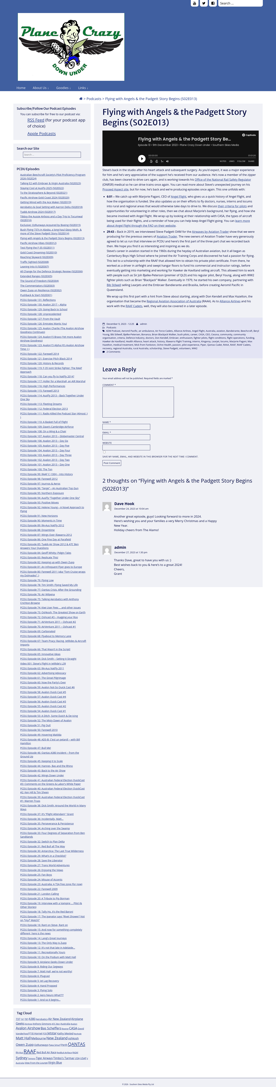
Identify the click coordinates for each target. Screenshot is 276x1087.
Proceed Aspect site (115, 189)
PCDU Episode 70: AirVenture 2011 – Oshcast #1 (48, 626)
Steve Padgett (170, 348)
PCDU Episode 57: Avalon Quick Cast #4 (43, 696)
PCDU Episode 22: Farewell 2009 (39, 889)
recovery (107, 348)
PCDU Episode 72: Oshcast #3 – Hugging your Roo (49, 617)
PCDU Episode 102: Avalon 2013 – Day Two (45, 460)
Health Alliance (134, 341)
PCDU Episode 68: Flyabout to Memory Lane (45, 636)
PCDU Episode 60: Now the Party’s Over (43, 682)
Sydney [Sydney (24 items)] (21, 1057)
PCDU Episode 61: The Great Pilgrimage (43, 677)
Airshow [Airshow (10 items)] (28, 1024)
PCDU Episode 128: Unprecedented (40, 314)
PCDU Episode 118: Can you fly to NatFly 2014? (47, 376)
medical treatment (123, 344)
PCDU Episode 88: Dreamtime (37, 530)
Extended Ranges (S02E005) (36, 276)
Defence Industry (135, 337)
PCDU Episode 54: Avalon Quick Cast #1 (43, 711)
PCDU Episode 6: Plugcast (35, 976)
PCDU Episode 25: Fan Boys (36, 874)
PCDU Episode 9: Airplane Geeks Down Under (46, 962)
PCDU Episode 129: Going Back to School (43, 309)
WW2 (194, 348)
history (161, 341)
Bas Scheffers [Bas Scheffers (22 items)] (51, 1028)
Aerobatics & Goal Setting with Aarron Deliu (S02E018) (51, 207)
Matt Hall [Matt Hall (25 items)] (23, 1038)
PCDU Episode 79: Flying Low (37, 580)
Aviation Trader (167, 236)
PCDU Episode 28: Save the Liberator (41, 860)
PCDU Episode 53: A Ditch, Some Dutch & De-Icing (49, 715)
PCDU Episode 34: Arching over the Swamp (45, 828)
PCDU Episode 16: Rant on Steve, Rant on (44, 925)
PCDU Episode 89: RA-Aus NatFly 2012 (42, 525)
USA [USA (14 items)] (77, 1058)
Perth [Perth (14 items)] (64, 1045)
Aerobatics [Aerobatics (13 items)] (42, 1019)
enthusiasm (186, 337)
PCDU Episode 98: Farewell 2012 (39, 478)
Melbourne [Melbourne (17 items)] (38, 1038)
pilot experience (190, 344)
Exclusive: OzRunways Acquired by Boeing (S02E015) (50, 225)
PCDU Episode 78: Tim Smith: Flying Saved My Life (49, 585)
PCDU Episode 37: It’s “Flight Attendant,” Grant (47, 814)
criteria (121, 337)
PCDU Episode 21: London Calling (39, 893)
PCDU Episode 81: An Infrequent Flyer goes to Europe (51, 567)
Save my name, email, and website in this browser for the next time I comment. (150, 456)
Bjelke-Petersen (131, 334)
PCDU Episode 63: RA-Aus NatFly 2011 (42, 668)
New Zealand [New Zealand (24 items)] (57, 1038)
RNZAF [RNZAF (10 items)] (75, 1052)
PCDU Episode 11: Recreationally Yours (42, 952)
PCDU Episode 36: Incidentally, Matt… (42, 819)
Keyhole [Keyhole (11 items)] (77, 1033)
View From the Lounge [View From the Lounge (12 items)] (36, 1062)
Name (106, 422)
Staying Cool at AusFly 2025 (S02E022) (42, 188)
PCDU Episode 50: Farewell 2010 (39, 730)
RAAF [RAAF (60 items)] (30, 1051)
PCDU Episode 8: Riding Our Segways (41, 966)
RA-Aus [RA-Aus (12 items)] (19, 1052)
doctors (150, 337)
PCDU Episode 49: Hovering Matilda (40, 734)
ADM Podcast (113, 330)
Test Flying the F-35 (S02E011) (37, 247)
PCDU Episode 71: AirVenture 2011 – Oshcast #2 (48, 621)
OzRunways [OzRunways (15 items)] (41, 1045)
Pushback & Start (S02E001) (36, 295)
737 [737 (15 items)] (18, 1019)
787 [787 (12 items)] (26, 1019)
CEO (207, 334)
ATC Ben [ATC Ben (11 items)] (56, 1023)
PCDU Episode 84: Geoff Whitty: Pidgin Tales (45, 552)
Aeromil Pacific (129, 330)
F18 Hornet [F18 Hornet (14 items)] (36, 1033)
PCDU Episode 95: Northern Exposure (42, 493)
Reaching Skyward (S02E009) (36, 257)
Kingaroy (206, 341)
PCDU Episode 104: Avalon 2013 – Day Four (45, 450)
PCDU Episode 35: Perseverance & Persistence (47, 823)
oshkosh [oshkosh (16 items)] (73, 1038)
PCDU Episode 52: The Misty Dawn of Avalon (46, 720)
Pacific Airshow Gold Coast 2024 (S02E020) (44, 197)
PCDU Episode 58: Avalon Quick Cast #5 (43, 692)
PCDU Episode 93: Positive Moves (39, 502)
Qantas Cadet (214, 344)
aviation (220, 330)
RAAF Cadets (134, 306)
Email (106, 432)
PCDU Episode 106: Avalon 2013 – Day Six (44, 440)
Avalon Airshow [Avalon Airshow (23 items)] (28, 1028)
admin (143, 323)
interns (196, 341)
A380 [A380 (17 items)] (32, 1019)
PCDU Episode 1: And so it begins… (40, 999)
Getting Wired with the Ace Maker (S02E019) (45, 202)
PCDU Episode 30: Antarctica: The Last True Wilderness (52, 851)
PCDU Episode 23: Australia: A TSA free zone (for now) (51, 884)
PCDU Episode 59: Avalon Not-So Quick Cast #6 (47, 687)
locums (224, 341)
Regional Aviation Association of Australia (174, 301)
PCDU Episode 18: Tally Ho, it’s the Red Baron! (46, 911)
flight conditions (217, 337)
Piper (203, 344)
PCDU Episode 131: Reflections (38, 300)
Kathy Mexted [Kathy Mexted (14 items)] (65, 1033)
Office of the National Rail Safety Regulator (223, 180)
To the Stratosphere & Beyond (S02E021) (43, 192)
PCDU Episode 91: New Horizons (39, 515)
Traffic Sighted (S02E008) (34, 262)
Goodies (62, 88)
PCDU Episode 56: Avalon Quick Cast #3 (43, 701)
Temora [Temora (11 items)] (31, 1058)
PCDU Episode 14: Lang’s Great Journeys (43, 938)
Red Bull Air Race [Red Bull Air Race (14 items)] (46, 1052)
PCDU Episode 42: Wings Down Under (42, 775)
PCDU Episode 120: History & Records (42, 363)
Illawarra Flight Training (178, 341)
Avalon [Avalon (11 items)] (74, 1023)
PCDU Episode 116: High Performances (42, 386)
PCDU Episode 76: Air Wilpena (37, 594)
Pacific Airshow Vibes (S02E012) (38, 243)
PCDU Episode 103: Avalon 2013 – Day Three (46, 455)
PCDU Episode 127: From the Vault (40, 318)
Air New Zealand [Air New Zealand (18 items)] (59, 1019)
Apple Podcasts (41, 133)
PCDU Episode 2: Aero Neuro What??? (42, 995)
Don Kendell (161, 337)
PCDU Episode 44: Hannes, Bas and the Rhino (46, 766)
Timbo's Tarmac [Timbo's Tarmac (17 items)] (63, 1058)
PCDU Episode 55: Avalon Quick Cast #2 (43, 706)
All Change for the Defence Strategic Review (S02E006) (51, 271)
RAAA (226, 344)
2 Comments (113, 351)
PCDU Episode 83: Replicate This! (39, 557)
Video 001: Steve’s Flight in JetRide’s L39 (43, 663)
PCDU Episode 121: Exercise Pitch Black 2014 (46, 358)
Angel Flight (178, 196)
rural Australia (140, 348)
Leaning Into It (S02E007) (34, 266)
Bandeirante (233, 330)
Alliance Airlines (230, 301)
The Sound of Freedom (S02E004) (39, 280)
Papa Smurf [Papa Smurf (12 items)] (55, 1045)
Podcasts (94, 98)
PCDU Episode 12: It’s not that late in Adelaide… (47, 947)
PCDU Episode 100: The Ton (36, 469)
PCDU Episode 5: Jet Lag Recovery (39, 980)
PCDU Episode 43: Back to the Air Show (43, 770)
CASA (201, 334)
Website (107, 442)
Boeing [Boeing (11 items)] (65, 1028)
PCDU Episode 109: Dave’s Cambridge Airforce (47, 426)
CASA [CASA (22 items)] (73, 1028)
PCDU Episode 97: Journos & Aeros (40, 483)
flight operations (236, 337)
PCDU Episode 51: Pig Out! (35, 725)
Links (82, 88)
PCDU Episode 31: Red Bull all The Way (42, 846)
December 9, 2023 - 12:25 (120, 323)
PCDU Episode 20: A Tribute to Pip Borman (44, 898)
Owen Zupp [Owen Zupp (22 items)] (25, 1044)
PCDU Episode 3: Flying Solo (36, 990)
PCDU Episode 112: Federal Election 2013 (44, 408)
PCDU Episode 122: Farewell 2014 (39, 353)
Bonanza (146, 334)
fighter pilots (200, 337)
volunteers (184, 348)
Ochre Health (164, 344)
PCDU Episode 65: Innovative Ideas (40, 654)
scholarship (155, 348)
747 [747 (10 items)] (22, 1019)
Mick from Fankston (145, 344)
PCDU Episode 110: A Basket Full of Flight (44, 422)
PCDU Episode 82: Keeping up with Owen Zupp (47, 562)
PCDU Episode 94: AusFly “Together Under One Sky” (50, 498)
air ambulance (146, 330)
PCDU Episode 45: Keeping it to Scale (41, 761)
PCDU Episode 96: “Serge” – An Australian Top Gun (49, 488)
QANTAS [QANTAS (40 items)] (76, 1044)
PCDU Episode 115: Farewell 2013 (39, 390)
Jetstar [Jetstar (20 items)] (52, 1033)
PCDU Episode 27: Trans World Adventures (45, 865)
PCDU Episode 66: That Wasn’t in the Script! (45, 649)
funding (250, 337)
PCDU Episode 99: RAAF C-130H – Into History (46, 474)
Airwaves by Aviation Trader (210, 232)
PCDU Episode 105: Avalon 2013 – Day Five (44, 445)
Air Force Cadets (164, 330)
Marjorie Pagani (237, 341)
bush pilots (183, 334)
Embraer (174, 337)
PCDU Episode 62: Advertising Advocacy (43, 673)
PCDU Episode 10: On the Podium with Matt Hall (48, 957)
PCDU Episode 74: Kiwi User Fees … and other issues (50, 607)
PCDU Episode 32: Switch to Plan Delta (42, 841)
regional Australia (122, 348)
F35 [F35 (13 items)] (45, 1033)
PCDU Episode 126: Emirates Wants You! (43, 323)
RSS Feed (35, 120)
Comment (109, 384)
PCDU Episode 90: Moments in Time (41, 520)
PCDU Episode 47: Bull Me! (35, 748)
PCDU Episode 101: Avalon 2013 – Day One (45, 464)
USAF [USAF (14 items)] (83, 1058)
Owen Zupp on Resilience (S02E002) (41, 290)
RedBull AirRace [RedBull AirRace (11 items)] (64, 1052)
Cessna (215, 334)
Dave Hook (124, 503)
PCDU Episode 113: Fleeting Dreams (41, 404)
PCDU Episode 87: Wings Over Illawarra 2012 (46, 534)
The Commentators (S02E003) (37, 285)
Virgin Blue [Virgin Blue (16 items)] (55, 1063)
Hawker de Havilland (113, 341)
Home (21, 88)
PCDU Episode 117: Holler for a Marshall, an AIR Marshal (53, 381)
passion (176, 344)
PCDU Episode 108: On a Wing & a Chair (43, 431)
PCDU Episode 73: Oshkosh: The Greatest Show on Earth (53, 612)
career (193, 334)
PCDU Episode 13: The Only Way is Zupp (43, 943)
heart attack (149, 341)
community (226, 334)
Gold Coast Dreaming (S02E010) (38, 252)
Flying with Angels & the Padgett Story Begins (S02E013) (52, 238)
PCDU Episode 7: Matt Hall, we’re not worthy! (46, 971)
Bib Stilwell (114, 285)
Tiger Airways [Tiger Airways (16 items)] (44, 1058)
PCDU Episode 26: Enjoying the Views (41, 870)
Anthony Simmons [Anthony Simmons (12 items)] (42, 1023)
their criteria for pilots (232, 206)
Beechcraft (246, 330)
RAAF (233, 344)
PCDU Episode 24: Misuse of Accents (41, 879)
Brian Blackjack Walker (164, 334)
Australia (210, 330)
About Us (40, 88)
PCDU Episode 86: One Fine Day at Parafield (45, 539)
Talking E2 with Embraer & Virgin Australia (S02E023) (50, 183)
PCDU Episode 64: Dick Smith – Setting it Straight (48, 658)
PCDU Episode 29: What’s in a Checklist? (43, 855)
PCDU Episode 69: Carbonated (37, 631)
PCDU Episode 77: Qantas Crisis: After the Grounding (50, 589)
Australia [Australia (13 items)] (65, 1023)
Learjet (215, 341)
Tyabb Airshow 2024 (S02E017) (38, 211)
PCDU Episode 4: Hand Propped (38, 985)
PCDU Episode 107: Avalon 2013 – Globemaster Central (52, 436)
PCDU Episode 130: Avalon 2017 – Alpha (43, 304)
